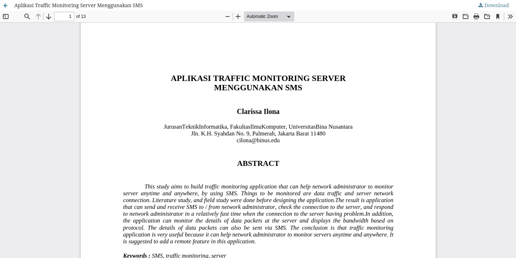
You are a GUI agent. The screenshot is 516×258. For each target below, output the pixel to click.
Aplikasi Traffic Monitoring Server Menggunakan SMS (78, 5)
